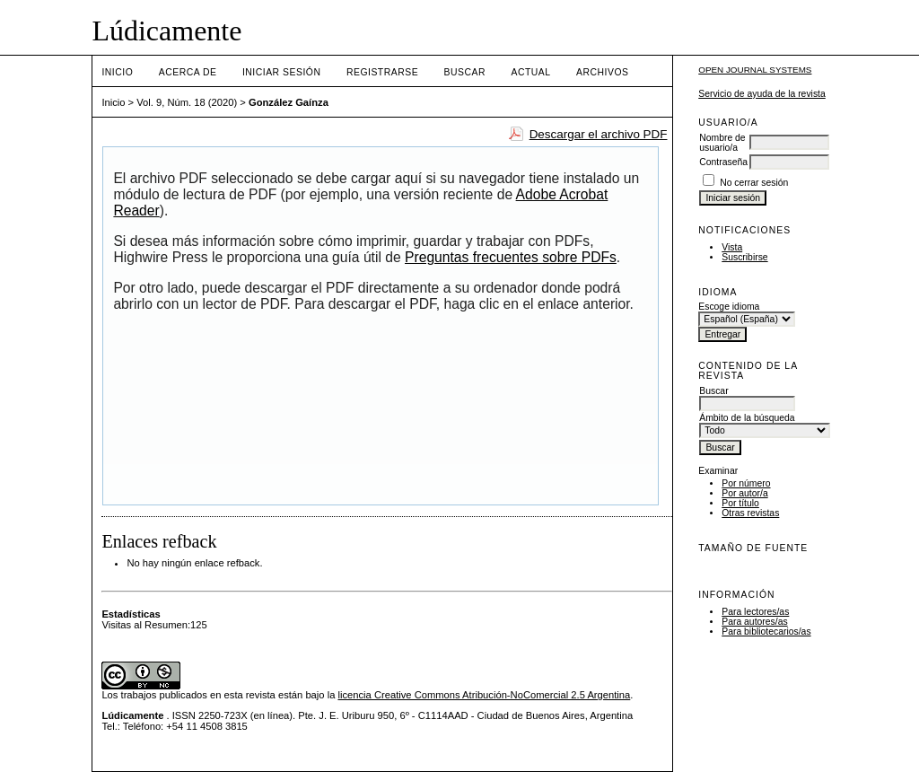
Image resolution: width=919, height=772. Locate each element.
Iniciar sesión (281, 72)
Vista (732, 247)
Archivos (602, 72)
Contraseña (723, 162)
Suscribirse (744, 257)
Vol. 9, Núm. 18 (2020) (186, 102)
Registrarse (382, 72)
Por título (740, 503)
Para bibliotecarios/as (766, 631)
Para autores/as (754, 622)
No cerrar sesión (754, 183)
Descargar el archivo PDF (599, 134)
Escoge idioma (728, 306)
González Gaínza (288, 102)
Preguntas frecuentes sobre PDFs (511, 257)
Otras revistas (750, 513)
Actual (530, 72)
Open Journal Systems (754, 70)
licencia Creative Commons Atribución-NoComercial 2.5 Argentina (483, 694)
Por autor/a (744, 493)
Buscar (465, 72)
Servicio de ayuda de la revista (762, 94)
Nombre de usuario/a (722, 143)
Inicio (117, 72)
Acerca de (188, 72)
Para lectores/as (755, 612)
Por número (746, 483)
